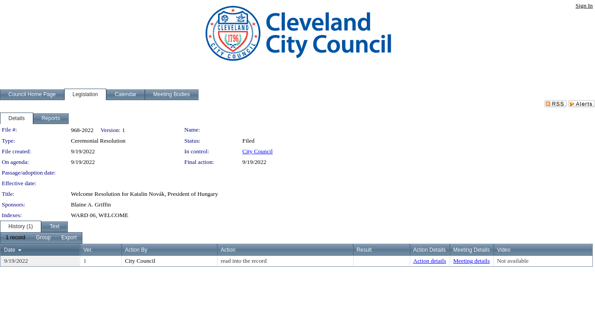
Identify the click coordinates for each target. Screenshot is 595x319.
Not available (513, 260)
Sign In (584, 5)
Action (228, 250)
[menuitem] (15, 238)
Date (9, 250)
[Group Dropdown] (43, 238)
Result (364, 250)
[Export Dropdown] (69, 238)
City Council (257, 151)
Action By (136, 250)
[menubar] (41, 238)
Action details (429, 260)
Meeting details (471, 260)
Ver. (88, 250)
